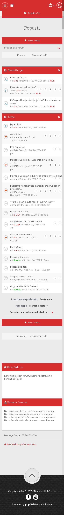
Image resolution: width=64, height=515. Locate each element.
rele (15, 179)
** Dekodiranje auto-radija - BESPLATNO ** (32, 201)
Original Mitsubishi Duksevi (24, 286)
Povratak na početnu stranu (20, 444)
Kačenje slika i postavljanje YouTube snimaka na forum (35, 102)
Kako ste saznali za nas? (23, 87)
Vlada (16, 250)
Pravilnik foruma (18, 77)
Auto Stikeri (16, 133)
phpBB (29, 504)
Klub (52, 80)
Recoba (17, 260)
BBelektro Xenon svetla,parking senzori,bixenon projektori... (35, 187)
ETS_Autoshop (17, 146)
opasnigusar (20, 137)
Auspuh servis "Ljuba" (21, 276)
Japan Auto (16, 124)
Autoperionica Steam (21, 234)
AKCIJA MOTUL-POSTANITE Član (26, 221)
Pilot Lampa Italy (18, 266)
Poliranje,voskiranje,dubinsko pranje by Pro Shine (36, 175)
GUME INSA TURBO (20, 211)
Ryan (16, 279)
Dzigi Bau (18, 150)
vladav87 (18, 204)
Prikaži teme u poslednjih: (32, 299)
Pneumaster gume (19, 257)
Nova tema (32, 40)
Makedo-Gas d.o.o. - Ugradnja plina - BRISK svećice (32, 161)
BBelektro (18, 192)
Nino (15, 80)
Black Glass (16, 247)
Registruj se (32, 13)
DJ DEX (16, 214)
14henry (17, 269)
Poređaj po (32, 306)
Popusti (32, 28)
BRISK (16, 166)
